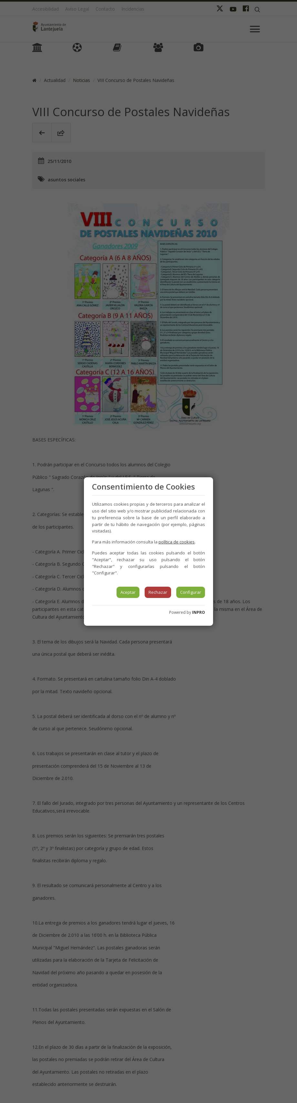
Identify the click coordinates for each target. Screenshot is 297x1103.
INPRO (198, 612)
